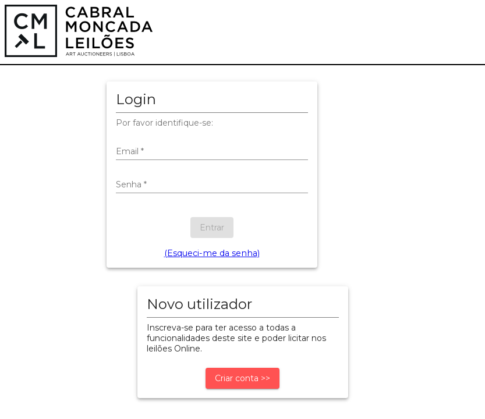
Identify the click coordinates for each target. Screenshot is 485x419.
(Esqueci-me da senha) (212, 253)
